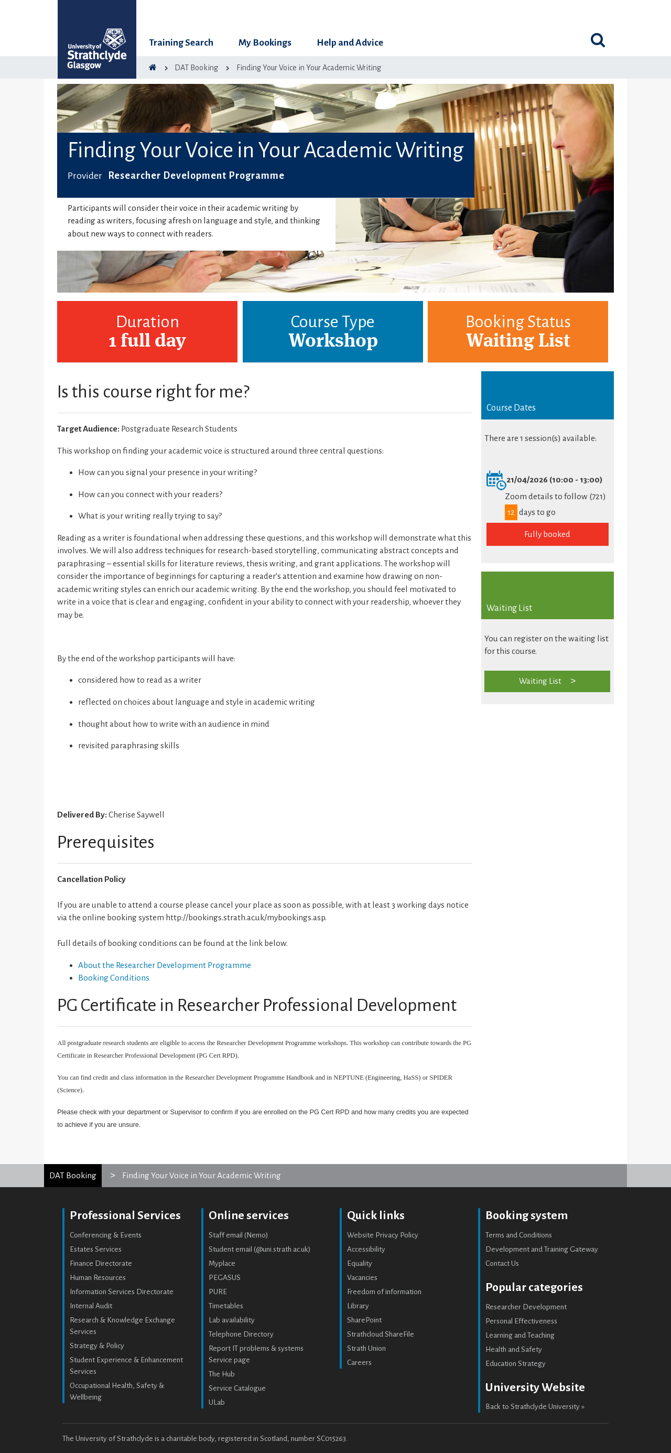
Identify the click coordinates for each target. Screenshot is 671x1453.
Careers (359, 1362)
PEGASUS (225, 1278)
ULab (217, 1402)
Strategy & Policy (97, 1346)
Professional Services (125, 1215)
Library (358, 1306)
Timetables (226, 1306)
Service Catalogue (237, 1388)
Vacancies (362, 1278)
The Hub (222, 1374)
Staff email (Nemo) (238, 1235)
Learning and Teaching (520, 1335)
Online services (249, 1215)
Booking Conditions (113, 977)
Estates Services (96, 1249)
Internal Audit (91, 1306)
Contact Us (502, 1263)
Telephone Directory (241, 1334)
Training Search (181, 43)
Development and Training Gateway (541, 1249)
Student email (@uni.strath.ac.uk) (260, 1249)
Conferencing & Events (106, 1235)
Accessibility (366, 1249)
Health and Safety (513, 1349)
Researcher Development (526, 1307)
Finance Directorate (101, 1263)
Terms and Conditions (518, 1235)
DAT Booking (72, 1175)
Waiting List (540, 680)
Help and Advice (350, 43)
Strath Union (366, 1348)
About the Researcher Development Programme (164, 965)
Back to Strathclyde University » (535, 1407)
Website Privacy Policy (382, 1235)
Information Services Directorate (122, 1292)
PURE (218, 1292)
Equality (359, 1263)
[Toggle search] (597, 40)
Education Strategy (515, 1364)
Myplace (222, 1263)
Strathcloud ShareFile (380, 1334)
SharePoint (364, 1320)
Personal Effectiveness (521, 1321)
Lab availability (232, 1320)
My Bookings (265, 43)
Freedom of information (384, 1292)
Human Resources (98, 1278)
